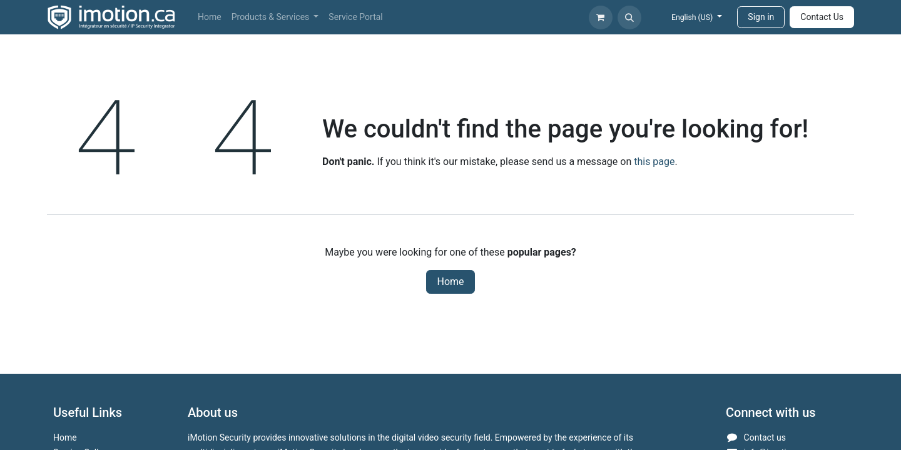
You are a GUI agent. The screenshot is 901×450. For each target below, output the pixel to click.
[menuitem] (210, 17)
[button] (629, 17)
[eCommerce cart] (601, 17)
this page (654, 162)
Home (450, 282)
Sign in (761, 17)
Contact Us (821, 17)
